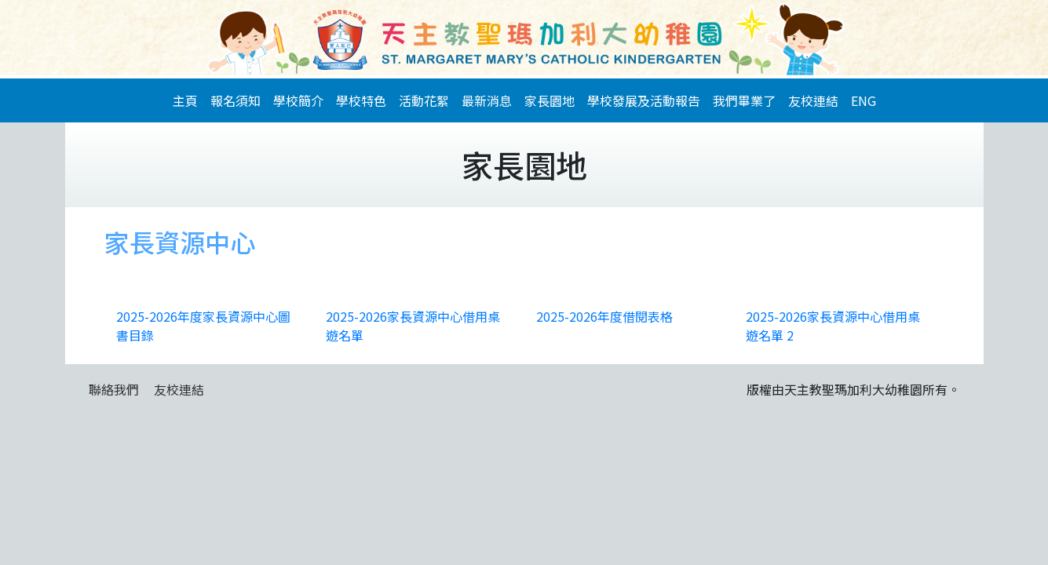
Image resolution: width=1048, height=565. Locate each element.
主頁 (185, 100)
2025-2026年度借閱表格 (604, 316)
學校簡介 (298, 100)
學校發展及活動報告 (643, 100)
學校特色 (361, 100)
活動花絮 (424, 100)
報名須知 (235, 100)
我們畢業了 (744, 100)
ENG (863, 100)
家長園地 (549, 100)
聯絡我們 (114, 389)
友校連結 (813, 100)
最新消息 (487, 100)
